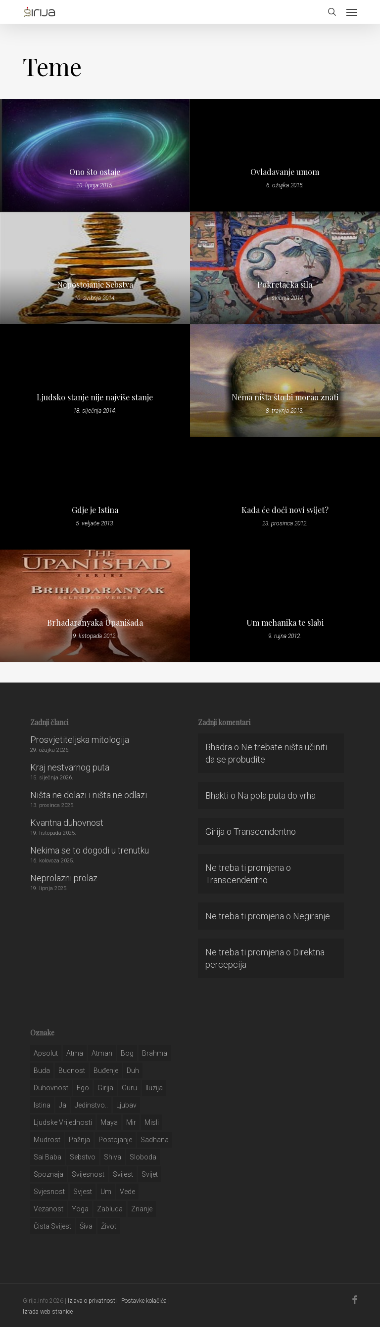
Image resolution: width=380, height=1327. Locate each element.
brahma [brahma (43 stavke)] (154, 1053)
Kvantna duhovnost (66, 822)
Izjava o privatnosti (92, 1300)
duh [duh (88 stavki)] (133, 1070)
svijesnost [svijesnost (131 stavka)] (88, 1174)
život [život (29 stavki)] (108, 1226)
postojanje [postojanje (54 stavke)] (115, 1140)
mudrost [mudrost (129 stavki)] (47, 1140)
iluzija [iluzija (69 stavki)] (154, 1088)
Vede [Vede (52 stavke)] (127, 1192)
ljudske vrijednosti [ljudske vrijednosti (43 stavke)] (63, 1122)
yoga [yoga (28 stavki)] (80, 1209)
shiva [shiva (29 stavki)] (112, 1157)
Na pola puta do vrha (277, 795)
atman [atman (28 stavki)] (102, 1053)
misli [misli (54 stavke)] (151, 1122)
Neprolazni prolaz (63, 878)
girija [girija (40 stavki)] (105, 1088)
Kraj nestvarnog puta (69, 767)
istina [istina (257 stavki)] (42, 1105)
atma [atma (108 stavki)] (74, 1053)
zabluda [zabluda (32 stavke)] (110, 1209)
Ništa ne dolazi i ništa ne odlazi (88, 795)
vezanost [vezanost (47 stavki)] (48, 1209)
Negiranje (311, 916)
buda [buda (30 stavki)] (42, 1070)
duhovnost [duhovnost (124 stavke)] (51, 1088)
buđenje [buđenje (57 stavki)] (106, 1070)
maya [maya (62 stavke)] (109, 1122)
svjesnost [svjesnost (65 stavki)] (49, 1192)
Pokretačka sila (284, 285)
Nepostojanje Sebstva (95, 285)
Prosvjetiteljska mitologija (79, 739)
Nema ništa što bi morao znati (285, 397)
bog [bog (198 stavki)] (127, 1053)
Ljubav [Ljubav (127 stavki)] (126, 1105)
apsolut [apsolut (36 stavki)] (46, 1053)
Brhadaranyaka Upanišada (95, 623)
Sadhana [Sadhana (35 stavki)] (155, 1140)
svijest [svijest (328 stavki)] (123, 1174)
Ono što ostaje (94, 172)
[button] (351, 12)
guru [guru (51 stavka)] (129, 1088)
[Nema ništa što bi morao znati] (285, 380)
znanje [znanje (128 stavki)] (141, 1209)
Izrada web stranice (48, 1311)
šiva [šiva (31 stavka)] (86, 1226)
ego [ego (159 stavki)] (83, 1088)
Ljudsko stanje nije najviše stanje (95, 397)
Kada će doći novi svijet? (285, 510)
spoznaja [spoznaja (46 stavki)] (48, 1174)
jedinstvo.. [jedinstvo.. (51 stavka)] (91, 1105)
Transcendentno (265, 831)
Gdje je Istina (95, 510)
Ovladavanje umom (284, 172)
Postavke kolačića (144, 1300)
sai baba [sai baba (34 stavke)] (47, 1157)
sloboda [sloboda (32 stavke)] (143, 1157)
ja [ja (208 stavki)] (62, 1105)
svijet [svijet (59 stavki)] (150, 1174)
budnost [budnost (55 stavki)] (71, 1070)
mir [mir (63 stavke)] (131, 1122)
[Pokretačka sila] (285, 268)
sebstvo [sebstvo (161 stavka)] (82, 1157)
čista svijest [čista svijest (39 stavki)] (52, 1226)
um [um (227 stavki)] (105, 1192)
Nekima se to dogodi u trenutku (89, 850)
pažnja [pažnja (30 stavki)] (79, 1140)
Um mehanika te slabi (285, 623)
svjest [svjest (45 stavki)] (82, 1192)
